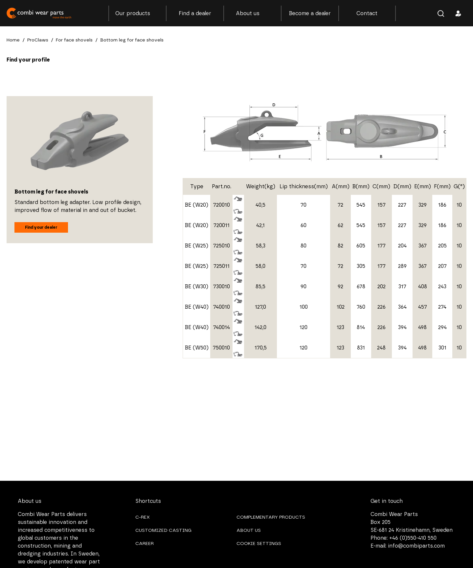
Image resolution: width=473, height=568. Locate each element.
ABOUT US (248, 530)
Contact (366, 13)
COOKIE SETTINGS (258, 543)
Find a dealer (195, 13)
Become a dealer (310, 13)
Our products (137, 13)
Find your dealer (41, 227)
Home (13, 40)
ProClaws (37, 40)
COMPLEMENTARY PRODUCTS (270, 517)
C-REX (142, 517)
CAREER (144, 543)
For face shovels (74, 40)
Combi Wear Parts (39, 13)
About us (252, 13)
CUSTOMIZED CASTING (163, 530)
